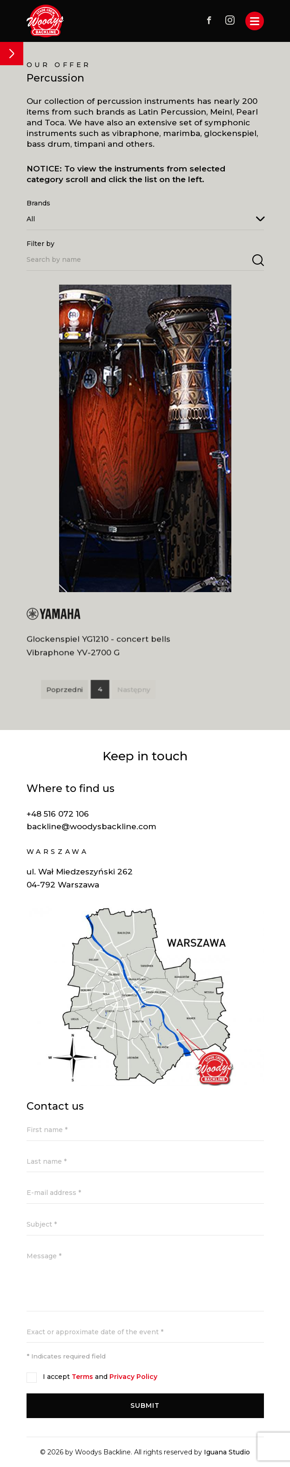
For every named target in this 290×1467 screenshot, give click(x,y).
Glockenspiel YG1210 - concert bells (98, 643)
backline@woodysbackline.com (91, 826)
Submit (145, 1405)
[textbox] (145, 219)
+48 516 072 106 (58, 814)
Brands (38, 203)
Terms (82, 1376)
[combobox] (145, 219)
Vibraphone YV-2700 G (73, 656)
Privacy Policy (133, 1376)
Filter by (40, 243)
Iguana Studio (227, 1452)
